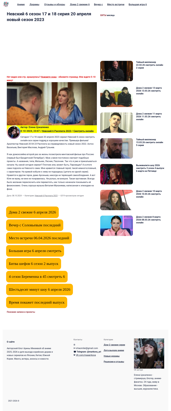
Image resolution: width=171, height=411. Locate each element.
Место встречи (115, 4)
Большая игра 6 (138, 4)
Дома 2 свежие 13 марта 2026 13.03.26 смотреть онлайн (149, 91)
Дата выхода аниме (114, 350)
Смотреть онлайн (83, 131)
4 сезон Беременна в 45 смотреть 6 (37, 276)
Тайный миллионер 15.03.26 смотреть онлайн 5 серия (149, 142)
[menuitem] (21, 4)
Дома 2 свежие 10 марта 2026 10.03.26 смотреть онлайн (149, 194)
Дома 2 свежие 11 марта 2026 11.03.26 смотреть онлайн (149, 116)
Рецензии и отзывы (114, 361)
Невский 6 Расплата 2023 (56, 131)
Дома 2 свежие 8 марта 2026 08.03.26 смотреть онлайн (148, 220)
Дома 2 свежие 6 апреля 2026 (32, 212)
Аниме (21, 4)
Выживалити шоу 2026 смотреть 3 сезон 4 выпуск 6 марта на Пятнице (150, 168)
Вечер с (98, 4)
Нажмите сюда (49, 77)
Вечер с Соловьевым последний (35, 225)
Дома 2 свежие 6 (80, 4)
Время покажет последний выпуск (36, 302)
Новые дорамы (112, 356)
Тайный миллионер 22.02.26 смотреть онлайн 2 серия (149, 65)
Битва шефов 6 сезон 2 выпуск (33, 264)
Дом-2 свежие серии (114, 345)
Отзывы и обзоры (54, 4)
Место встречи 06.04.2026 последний (39, 238)
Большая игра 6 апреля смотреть (35, 251)
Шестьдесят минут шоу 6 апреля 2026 (39, 289)
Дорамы (34, 4)
